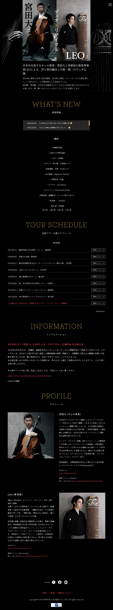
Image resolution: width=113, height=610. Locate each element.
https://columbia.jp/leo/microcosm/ (34, 556)
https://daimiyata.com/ (67, 473)
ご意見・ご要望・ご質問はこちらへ (56, 593)
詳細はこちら (97, 250)
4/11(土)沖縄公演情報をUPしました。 (53, 127)
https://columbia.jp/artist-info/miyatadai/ (87, 481)
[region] (56, 125)
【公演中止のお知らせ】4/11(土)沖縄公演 (54, 123)
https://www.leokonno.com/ (19, 548)
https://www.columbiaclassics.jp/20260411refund (29, 376)
